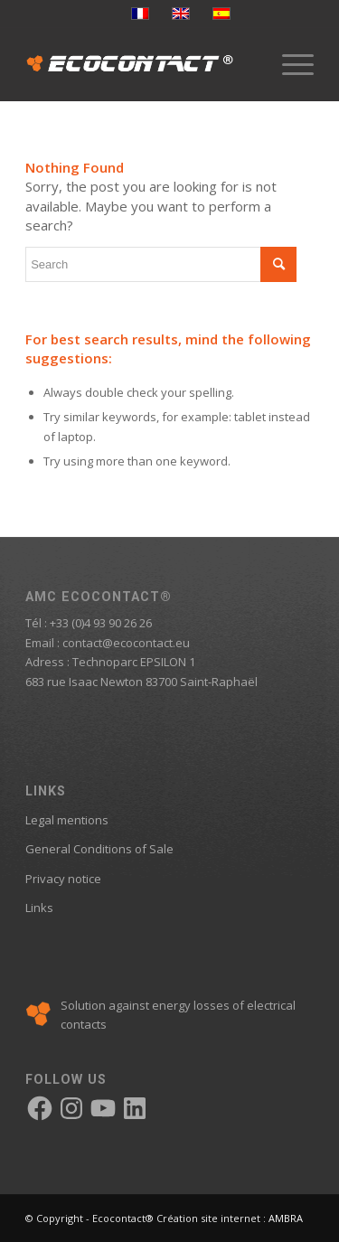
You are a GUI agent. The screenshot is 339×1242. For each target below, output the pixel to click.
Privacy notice (63, 878)
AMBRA (285, 1218)
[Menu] (289, 64)
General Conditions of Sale (99, 849)
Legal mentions (66, 820)
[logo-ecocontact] (140, 64)
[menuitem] (289, 64)
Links (39, 907)
